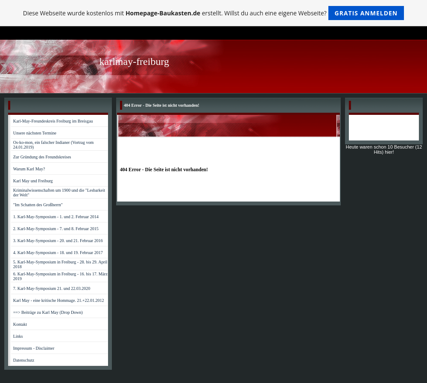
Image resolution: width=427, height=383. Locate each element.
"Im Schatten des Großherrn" (38, 204)
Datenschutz (23, 360)
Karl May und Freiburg (33, 180)
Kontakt (20, 324)
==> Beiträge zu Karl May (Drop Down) (48, 312)
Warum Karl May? (29, 169)
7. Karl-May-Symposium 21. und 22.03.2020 (52, 288)
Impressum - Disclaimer (34, 348)
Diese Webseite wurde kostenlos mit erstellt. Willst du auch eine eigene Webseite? (213, 13)
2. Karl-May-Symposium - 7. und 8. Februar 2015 (56, 228)
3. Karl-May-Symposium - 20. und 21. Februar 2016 (58, 240)
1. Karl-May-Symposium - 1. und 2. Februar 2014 (56, 216)
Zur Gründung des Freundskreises (42, 157)
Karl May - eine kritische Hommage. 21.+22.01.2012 (58, 300)
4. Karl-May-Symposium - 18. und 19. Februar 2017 (58, 252)
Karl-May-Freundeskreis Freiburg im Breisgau (53, 121)
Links (18, 336)
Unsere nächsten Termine (34, 133)
